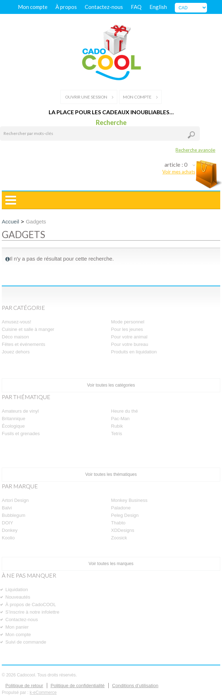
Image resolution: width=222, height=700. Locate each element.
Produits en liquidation (134, 351)
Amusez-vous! (16, 321)
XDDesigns (122, 530)
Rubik (117, 426)
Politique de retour (24, 685)
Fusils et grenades (21, 433)
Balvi (7, 507)
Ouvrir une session (88, 97)
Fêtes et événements (23, 344)
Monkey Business (129, 500)
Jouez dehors (16, 351)
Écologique (13, 426)
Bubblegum (13, 515)
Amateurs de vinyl (20, 411)
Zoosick (119, 537)
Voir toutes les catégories (111, 385)
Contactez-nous (104, 7)
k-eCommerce (43, 692)
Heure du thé (124, 411)
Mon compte (33, 7)
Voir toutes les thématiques (111, 474)
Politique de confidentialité (78, 685)
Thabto (118, 522)
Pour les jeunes (127, 329)
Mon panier (17, 627)
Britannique (13, 418)
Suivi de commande (25, 642)
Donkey (10, 530)
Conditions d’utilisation (135, 685)
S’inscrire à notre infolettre (32, 612)
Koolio (8, 537)
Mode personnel (127, 321)
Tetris (116, 433)
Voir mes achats (178, 172)
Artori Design (15, 500)
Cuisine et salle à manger (28, 329)
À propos (66, 7)
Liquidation (16, 589)
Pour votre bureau (129, 344)
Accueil (10, 221)
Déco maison (15, 336)
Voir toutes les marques (111, 563)
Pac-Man (120, 418)
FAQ (136, 7)
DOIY (7, 522)
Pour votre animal (129, 336)
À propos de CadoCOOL (30, 604)
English (158, 7)
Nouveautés (17, 597)
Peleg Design (125, 515)
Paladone (121, 507)
